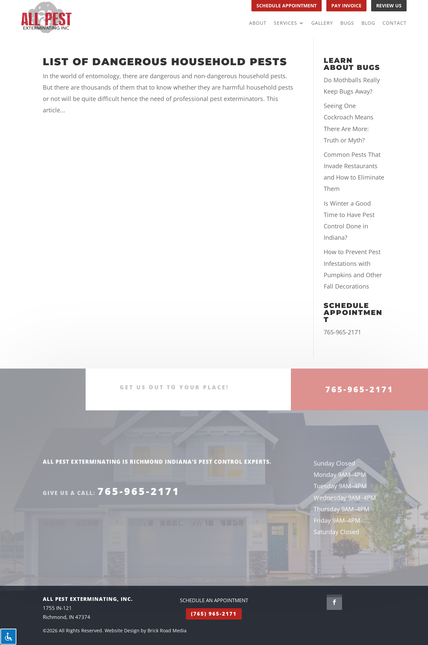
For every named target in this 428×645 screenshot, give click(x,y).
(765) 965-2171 (214, 613)
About (257, 23)
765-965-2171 (342, 332)
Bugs (347, 23)
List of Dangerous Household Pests (165, 62)
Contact (395, 23)
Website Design (122, 630)
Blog (368, 23)
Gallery (322, 23)
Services (285, 23)
